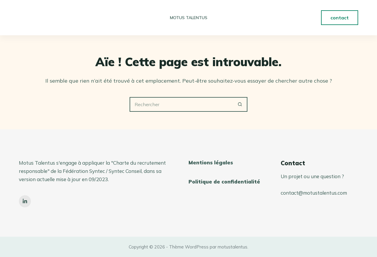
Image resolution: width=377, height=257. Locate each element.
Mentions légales (210, 162)
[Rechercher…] (181, 104)
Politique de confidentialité (224, 181)
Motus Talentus (188, 17)
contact (339, 18)
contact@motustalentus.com (314, 193)
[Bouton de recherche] (240, 104)
